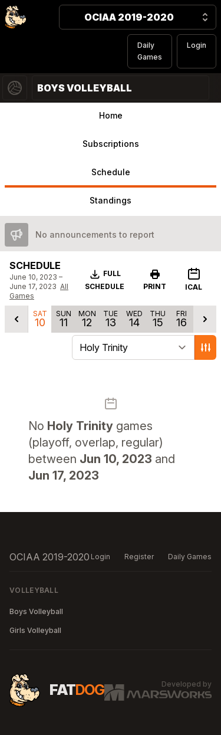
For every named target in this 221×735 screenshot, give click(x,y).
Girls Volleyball (35, 630)
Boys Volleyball (36, 611)
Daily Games (149, 51)
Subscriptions (111, 144)
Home (111, 115)
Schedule (110, 172)
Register (139, 556)
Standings (110, 200)
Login (196, 45)
